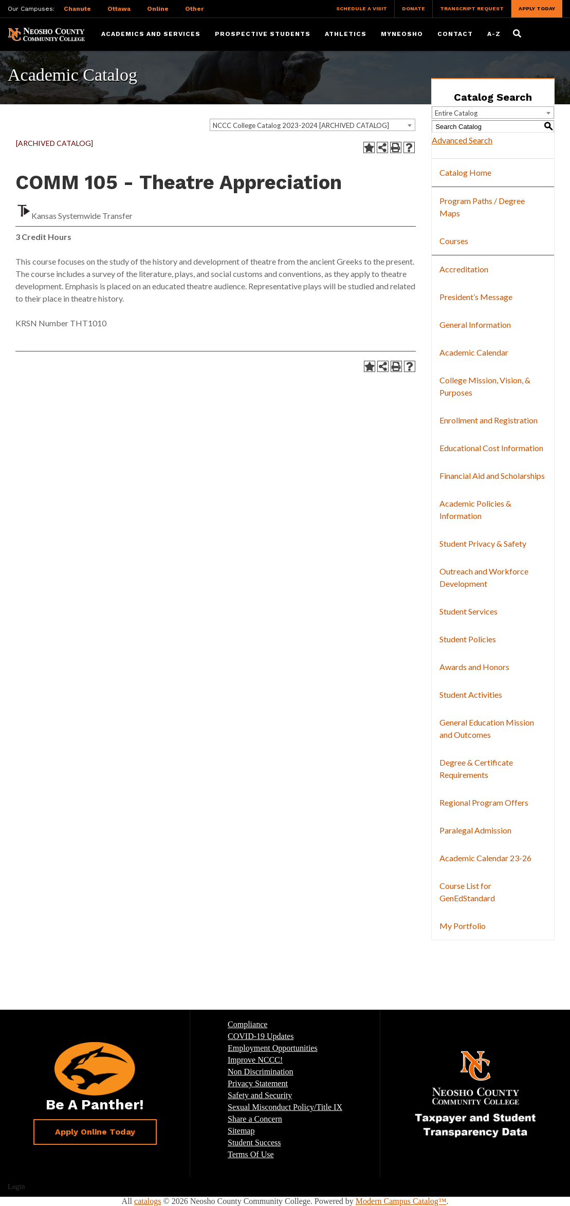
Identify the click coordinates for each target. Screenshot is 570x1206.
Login (16, 1187)
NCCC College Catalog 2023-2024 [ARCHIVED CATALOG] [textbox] (301, 125)
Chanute (77, 8)
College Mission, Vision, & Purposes (484, 386)
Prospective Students (262, 34)
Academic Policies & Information (475, 509)
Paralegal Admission (475, 830)
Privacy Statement (258, 1083)
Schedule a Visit (361, 8)
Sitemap (241, 1130)
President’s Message (475, 297)
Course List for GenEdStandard (467, 892)
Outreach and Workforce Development (483, 577)
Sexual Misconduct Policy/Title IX (285, 1107)
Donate (413, 8)
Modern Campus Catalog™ (401, 1201)
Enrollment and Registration (488, 420)
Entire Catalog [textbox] (456, 113)
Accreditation (463, 269)
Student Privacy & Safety (482, 543)
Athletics (345, 34)
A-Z (494, 34)
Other (194, 8)
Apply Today (537, 8)
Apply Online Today (95, 1132)
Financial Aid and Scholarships (492, 475)
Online (158, 8)
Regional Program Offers (483, 802)
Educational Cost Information (491, 448)
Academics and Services (150, 34)
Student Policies (467, 639)
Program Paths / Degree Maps (482, 207)
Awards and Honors (474, 667)
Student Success (254, 1142)
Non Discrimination (260, 1071)
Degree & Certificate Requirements (476, 768)
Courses (453, 241)
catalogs (147, 1201)
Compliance (247, 1024)
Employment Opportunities (273, 1048)
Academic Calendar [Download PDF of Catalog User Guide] (473, 352)
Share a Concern (255, 1119)
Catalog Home (465, 172)
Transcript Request (472, 8)
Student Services (468, 611)
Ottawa (119, 8)
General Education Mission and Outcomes (486, 728)
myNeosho (402, 34)
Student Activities (470, 694)
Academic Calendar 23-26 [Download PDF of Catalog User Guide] (485, 858)
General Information (475, 324)
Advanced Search (462, 140)
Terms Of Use (251, 1154)
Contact (455, 34)
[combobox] (312, 125)
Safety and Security (260, 1095)
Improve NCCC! (255, 1059)
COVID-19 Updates (260, 1036)
